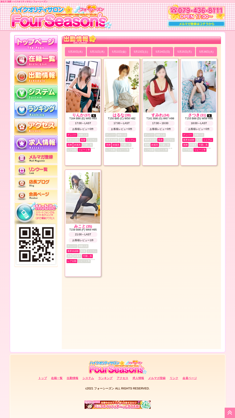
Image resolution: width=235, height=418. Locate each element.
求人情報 (138, 378)
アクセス (122, 378)
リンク (174, 378)
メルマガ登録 (157, 378)
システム (88, 378)
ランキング (105, 378)
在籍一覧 (57, 378)
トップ (42, 378)
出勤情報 (72, 378)
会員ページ (190, 378)
